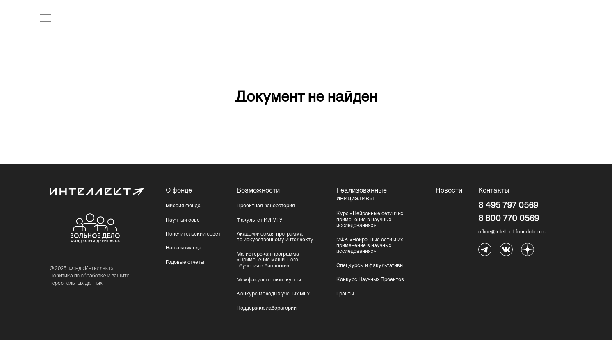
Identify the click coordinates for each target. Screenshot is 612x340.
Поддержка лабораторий (267, 308)
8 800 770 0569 (508, 219)
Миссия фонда (183, 206)
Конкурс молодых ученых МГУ (273, 294)
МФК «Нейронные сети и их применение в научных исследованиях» (369, 246)
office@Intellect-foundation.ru (512, 232)
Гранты (345, 294)
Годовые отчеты (185, 262)
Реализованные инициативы (356, 195)
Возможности (257, 191)
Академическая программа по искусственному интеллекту (275, 237)
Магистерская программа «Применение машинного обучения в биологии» (268, 260)
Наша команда (183, 248)
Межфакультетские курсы (269, 280)
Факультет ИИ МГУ (260, 220)
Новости (449, 191)
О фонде (179, 191)
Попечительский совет (193, 234)
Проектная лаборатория (266, 206)
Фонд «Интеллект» (91, 268)
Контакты (493, 191)
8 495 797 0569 (508, 206)
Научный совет (184, 220)
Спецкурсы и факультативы (370, 265)
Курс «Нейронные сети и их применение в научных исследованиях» (369, 219)
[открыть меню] (45, 18)
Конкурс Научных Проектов (370, 279)
